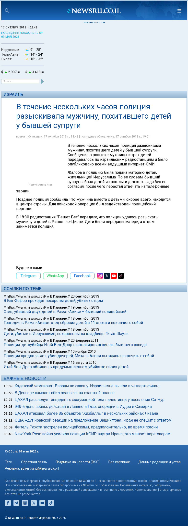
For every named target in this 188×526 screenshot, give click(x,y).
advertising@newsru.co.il (40, 468)
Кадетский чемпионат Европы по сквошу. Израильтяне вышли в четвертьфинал (87, 386)
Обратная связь (34, 462)
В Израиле (58, 296)
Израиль (13, 94)
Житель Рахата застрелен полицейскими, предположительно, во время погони (86, 427)
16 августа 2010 (83, 362)
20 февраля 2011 (84, 340)
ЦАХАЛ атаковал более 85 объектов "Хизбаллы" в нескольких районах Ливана (86, 413)
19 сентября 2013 (85, 307)
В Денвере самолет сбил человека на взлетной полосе (65, 393)
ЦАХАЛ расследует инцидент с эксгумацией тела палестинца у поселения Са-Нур (89, 400)
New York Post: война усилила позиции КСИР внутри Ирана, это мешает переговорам (92, 434)
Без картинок (119, 462)
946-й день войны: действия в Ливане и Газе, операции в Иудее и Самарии (83, 406)
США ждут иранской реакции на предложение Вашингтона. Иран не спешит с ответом (93, 420)
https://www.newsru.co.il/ (26, 296)
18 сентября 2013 (85, 318)
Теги (8, 462)
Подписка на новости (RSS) (78, 462)
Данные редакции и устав (159, 462)
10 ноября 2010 (83, 351)
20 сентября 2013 (85, 296)
